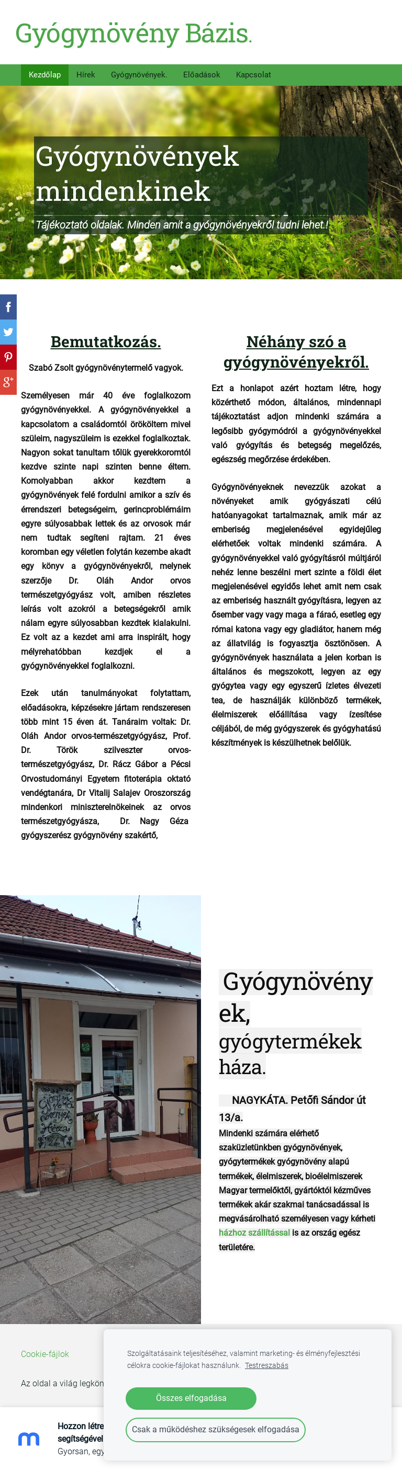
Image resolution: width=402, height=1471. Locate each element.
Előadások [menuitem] (201, 70)
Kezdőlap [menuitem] (45, 70)
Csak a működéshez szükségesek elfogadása (215, 1429)
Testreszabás (266, 1365)
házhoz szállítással (254, 1229)
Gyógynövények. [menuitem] (139, 70)
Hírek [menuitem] (85, 70)
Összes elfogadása (191, 1398)
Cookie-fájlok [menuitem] (45, 1350)
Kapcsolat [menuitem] (253, 70)
